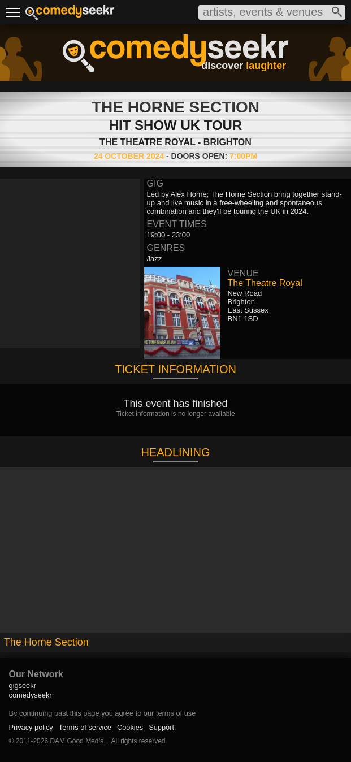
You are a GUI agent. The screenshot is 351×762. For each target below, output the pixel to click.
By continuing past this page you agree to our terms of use (102, 713)
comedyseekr (30, 695)
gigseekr (22, 685)
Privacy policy (31, 727)
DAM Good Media (76, 741)
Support (161, 727)
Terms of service (85, 727)
